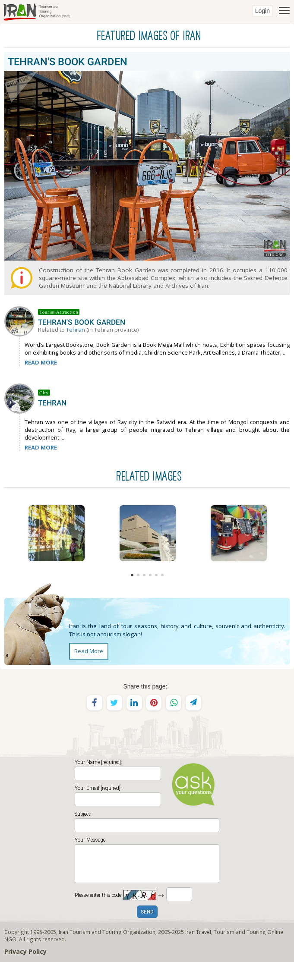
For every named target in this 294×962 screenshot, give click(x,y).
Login (262, 10)
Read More (88, 651)
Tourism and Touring (240, 931)
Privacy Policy (25, 951)
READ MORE (41, 362)
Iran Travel (198, 931)
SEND (147, 912)
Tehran (75, 329)
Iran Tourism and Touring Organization (107, 931)
